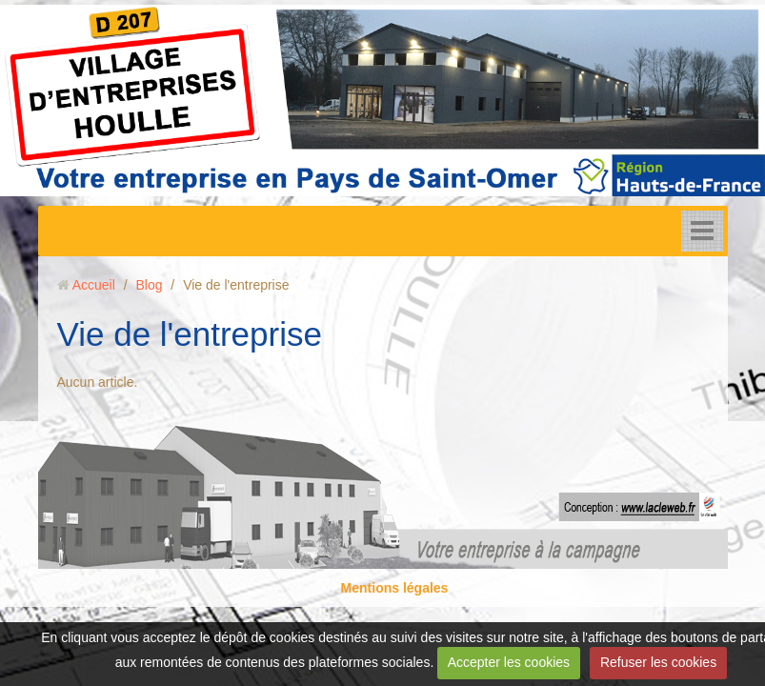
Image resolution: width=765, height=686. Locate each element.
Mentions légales (395, 587)
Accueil (93, 285)
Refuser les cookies (658, 662)
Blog (148, 285)
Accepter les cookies (509, 662)
